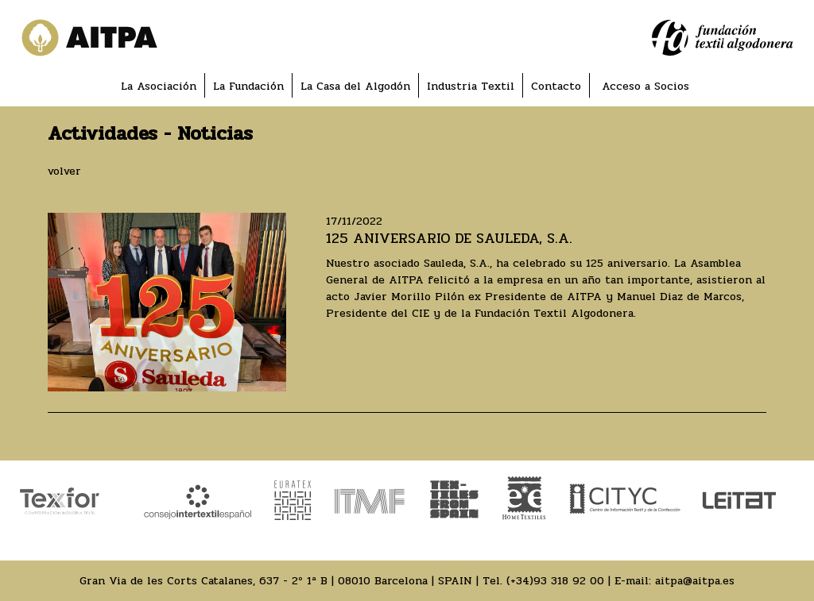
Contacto (556, 86)
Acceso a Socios (645, 86)
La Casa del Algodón (355, 86)
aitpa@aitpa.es (695, 580)
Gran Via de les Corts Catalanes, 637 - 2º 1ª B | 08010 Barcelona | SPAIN (275, 580)
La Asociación (158, 86)
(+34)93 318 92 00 (555, 580)
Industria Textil (470, 86)
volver (64, 171)
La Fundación (248, 86)
